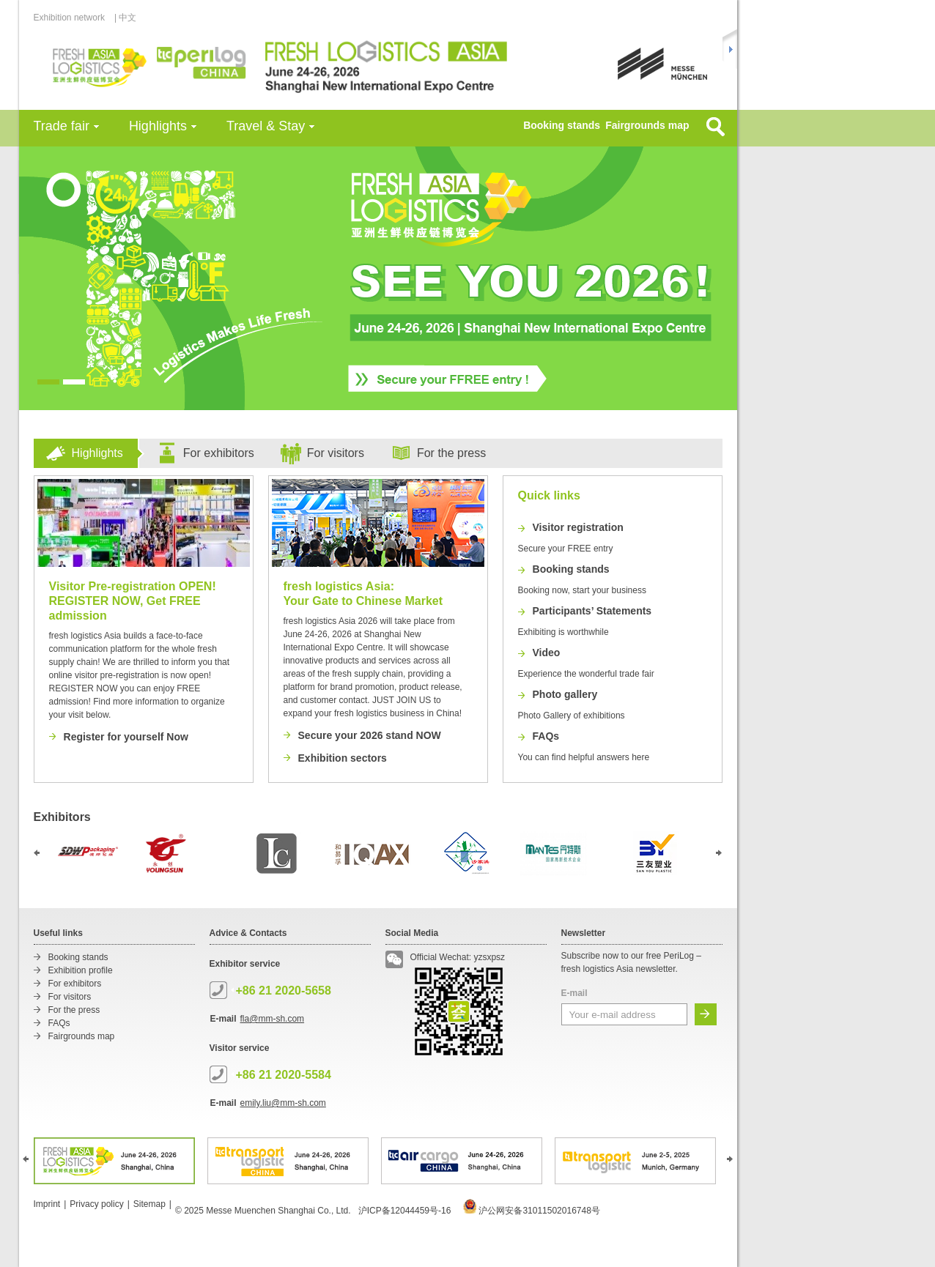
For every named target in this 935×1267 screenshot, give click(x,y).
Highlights (158, 126)
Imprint (47, 1204)
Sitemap (149, 1204)
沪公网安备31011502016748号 (531, 1210)
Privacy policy (96, 1204)
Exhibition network (73, 17)
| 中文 (125, 17)
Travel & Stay (265, 126)
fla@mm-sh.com (272, 1019)
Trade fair (61, 126)
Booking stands (561, 125)
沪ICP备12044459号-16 (404, 1210)
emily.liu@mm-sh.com (283, 1103)
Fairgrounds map (647, 125)
